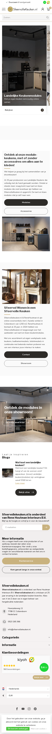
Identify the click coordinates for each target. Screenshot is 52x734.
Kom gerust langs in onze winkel (26, 569)
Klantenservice (26, 561)
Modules (26, 202)
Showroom (26, 363)
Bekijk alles (26, 492)
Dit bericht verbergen (18, 728)
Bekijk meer (41, 677)
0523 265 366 (14, 621)
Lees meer (20, 483)
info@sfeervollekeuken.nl (19, 629)
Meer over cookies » (39, 728)
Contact (26, 354)
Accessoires (26, 211)
